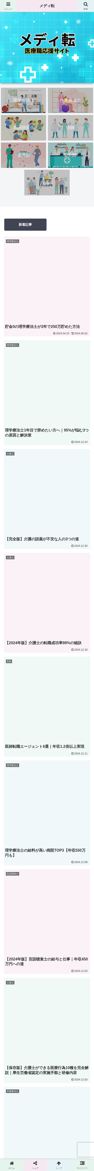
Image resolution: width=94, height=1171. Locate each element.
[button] (85, 630)
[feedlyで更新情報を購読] (50, 783)
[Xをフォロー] (43, 783)
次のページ (47, 560)
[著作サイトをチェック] (35, 783)
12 (53, 580)
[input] (47, 630)
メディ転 (47, 6)
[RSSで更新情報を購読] (58, 783)
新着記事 (25, 224)
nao (47, 705)
